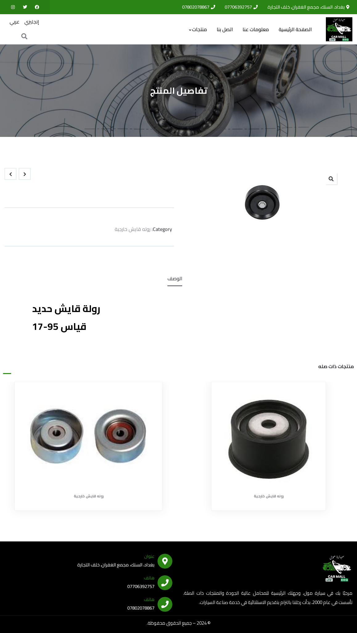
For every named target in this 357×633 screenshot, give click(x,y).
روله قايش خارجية (132, 226)
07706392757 (140, 583)
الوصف (174, 275)
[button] (331, 176)
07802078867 (140, 605)
